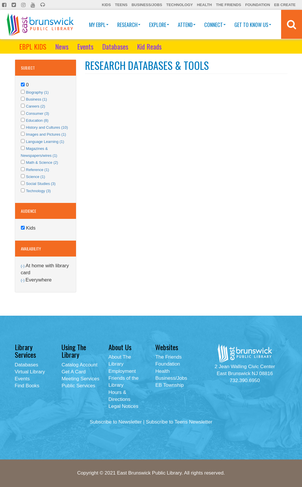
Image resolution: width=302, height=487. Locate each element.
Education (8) (37, 120)
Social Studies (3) (41, 183)
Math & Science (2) (42, 162)
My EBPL (98, 24)
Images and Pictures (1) (46, 134)
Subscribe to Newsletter (116, 422)
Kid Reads (149, 46)
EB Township (169, 385)
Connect (215, 24)
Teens (121, 5)
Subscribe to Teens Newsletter (179, 422)
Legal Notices (123, 406)
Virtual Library (30, 372)
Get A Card (74, 372)
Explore (159, 24)
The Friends (228, 5)
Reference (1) (37, 170)
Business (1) (36, 99)
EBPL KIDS (32, 46)
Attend (187, 24)
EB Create (285, 5)
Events (85, 46)
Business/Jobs (146, 5)
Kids (106, 5)
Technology (179, 5)
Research (128, 24)
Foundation (257, 5)
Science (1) (35, 177)
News (61, 46)
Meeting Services (80, 378)
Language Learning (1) (45, 141)
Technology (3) (38, 191)
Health (204, 5)
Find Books (27, 385)
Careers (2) (35, 106)
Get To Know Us (252, 24)
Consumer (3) (37, 113)
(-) (23, 266)
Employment (122, 371)
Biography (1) (37, 92)
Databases (115, 46)
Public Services (78, 385)
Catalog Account (79, 365)
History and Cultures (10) (47, 127)
